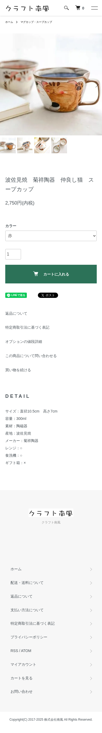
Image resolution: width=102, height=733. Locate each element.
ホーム (9, 22)
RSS (14, 651)
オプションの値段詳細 (23, 341)
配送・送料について (27, 583)
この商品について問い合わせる (31, 356)
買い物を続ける (18, 370)
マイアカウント (23, 664)
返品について (16, 313)
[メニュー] (94, 8)
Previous (6, 84)
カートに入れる (51, 273)
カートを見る (22, 678)
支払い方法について (27, 610)
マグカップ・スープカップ (36, 22)
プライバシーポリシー (29, 637)
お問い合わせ (22, 691)
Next (96, 84)
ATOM (26, 651)
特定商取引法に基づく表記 (27, 327)
